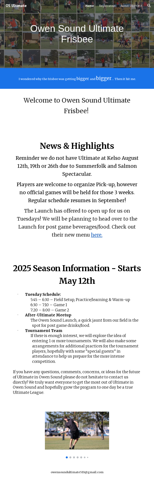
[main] (77, 34)
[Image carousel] (77, 435)
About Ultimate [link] (131, 6)
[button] (149, 5)
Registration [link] (107, 6)
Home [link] (89, 6)
